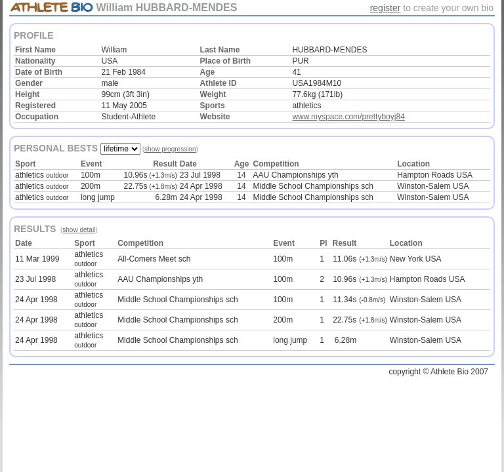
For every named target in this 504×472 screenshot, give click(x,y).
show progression (170, 149)
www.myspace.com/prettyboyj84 (348, 116)
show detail (78, 229)
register (385, 8)
